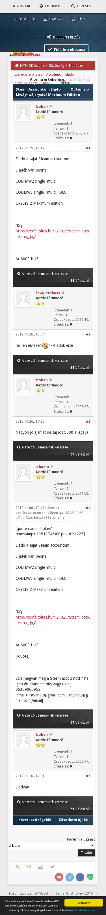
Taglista (23, 18)
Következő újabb (73, 820)
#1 (88, 148)
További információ (86, 913)
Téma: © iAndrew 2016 (74, 893)
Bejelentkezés (63, 37)
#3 (88, 422)
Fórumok (51, 6)
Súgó (78, 18)
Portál (21, 6)
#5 (88, 776)
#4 (88, 508)
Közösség (56, 66)
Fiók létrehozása (66, 49)
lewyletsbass (48, 293)
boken (42, 106)
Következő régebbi (34, 820)
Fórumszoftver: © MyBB (28, 893)
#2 (88, 334)
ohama (42, 467)
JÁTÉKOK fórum (32, 66)
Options (80, 89)
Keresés (80, 6)
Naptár (52, 18)
